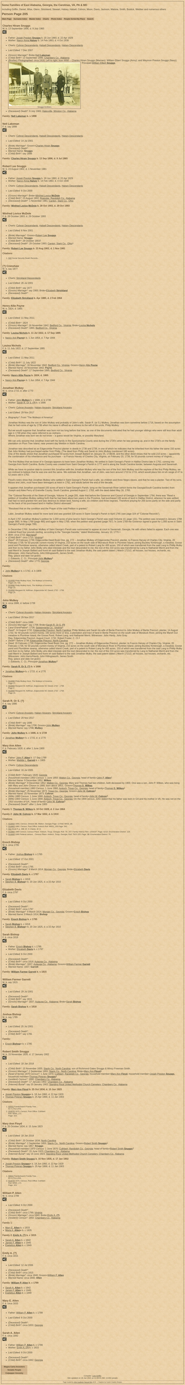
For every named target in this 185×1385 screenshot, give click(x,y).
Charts (46, 19)
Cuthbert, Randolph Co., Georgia (71, 1074)
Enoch (81, 912)
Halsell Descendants (49, 45)
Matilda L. (26, 760)
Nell (43, 55)
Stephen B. (15, 882)
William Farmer (78, 964)
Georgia (45, 561)
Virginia (38, 537)
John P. (23, 757)
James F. (13, 1242)
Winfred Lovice (48, 195)
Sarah (12, 879)
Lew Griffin (96, 1376)
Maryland (31, 535)
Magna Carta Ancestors (14, 1367)
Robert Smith (95, 1143)
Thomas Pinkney (42, 1076)
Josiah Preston (28, 38)
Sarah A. (13, 1240)
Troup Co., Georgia (58, 791)
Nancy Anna (27, 40)
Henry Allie (88, 365)
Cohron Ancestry (24, 407)
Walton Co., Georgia (69, 778)
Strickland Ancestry (62, 407)
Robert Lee (46, 235)
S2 (10, 258)
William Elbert (103, 63)
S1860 (11, 826)
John (23, 400)
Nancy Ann (14, 338)
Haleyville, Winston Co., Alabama (59, 111)
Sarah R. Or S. (26, 402)
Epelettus (13, 1245)
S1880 (11, 832)
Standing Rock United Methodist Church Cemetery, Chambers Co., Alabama (88, 1084)
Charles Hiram (47, 146)
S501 (11, 1107)
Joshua (24, 854)
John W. (86, 791)
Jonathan (47, 661)
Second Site (88, 1382)
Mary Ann (92, 1071)
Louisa (87, 325)
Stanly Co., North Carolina (57, 1068)
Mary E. (12, 1227)
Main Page (6, 19)
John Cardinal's (79, 1382)
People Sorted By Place (74, 19)
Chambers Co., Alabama (56, 58)
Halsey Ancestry (43, 407)
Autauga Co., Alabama (46, 961)
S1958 (11, 581)
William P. (56, 1275)
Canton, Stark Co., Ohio (61, 201)
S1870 (11, 1111)
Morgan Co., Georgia (55, 869)
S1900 (11, 834)
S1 (10, 829)
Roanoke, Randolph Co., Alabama (57, 198)
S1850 (11, 824)
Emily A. (54, 1215)
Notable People (14, 1370)
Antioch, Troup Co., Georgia (73, 788)
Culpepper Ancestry (14, 1373)
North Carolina (48, 1140)
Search (90, 19)
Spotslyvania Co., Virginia (49, 627)
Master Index (35, 19)
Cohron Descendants (27, 45)
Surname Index (20, 19)
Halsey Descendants (72, 45)
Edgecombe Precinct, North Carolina (52, 630)
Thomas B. (82, 785)
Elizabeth (57, 290)
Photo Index (56, 19)
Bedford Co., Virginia (60, 325)
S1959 (11, 590)
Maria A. (12, 1230)
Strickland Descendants (28, 278)
